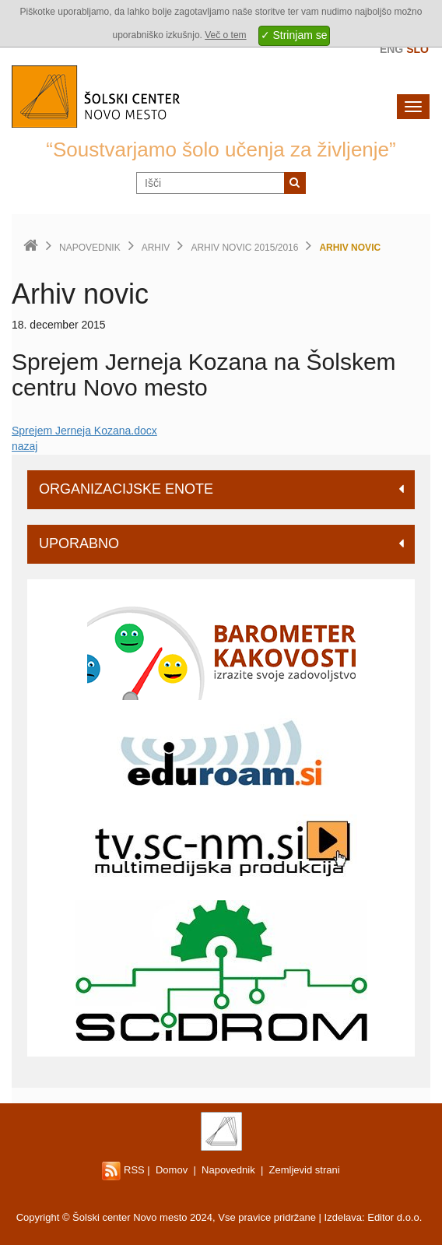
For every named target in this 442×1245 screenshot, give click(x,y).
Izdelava (343, 1217)
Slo (417, 49)
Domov (172, 1170)
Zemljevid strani (304, 1170)
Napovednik (90, 247)
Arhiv (156, 247)
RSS (123, 1170)
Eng (391, 49)
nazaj (24, 446)
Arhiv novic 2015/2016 (244, 247)
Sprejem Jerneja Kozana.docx (84, 430)
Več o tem (225, 35)
